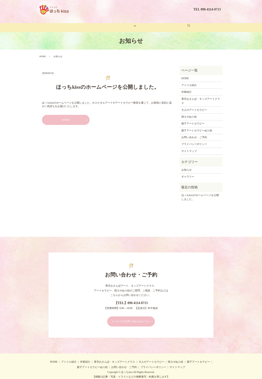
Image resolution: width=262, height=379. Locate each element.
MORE (65, 115)
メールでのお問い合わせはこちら (131, 317)
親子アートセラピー (192, 119)
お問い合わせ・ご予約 (173, 24)
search (193, 23)
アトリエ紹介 (91, 24)
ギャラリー (147, 24)
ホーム (73, 24)
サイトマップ (189, 147)
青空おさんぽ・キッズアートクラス (200, 97)
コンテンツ (128, 24)
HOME (42, 52)
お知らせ (186, 165)
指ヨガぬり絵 (189, 112)
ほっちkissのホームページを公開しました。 (107, 83)
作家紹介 (111, 24)
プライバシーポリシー (194, 140)
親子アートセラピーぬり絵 (196, 126)
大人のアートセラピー (194, 105)
